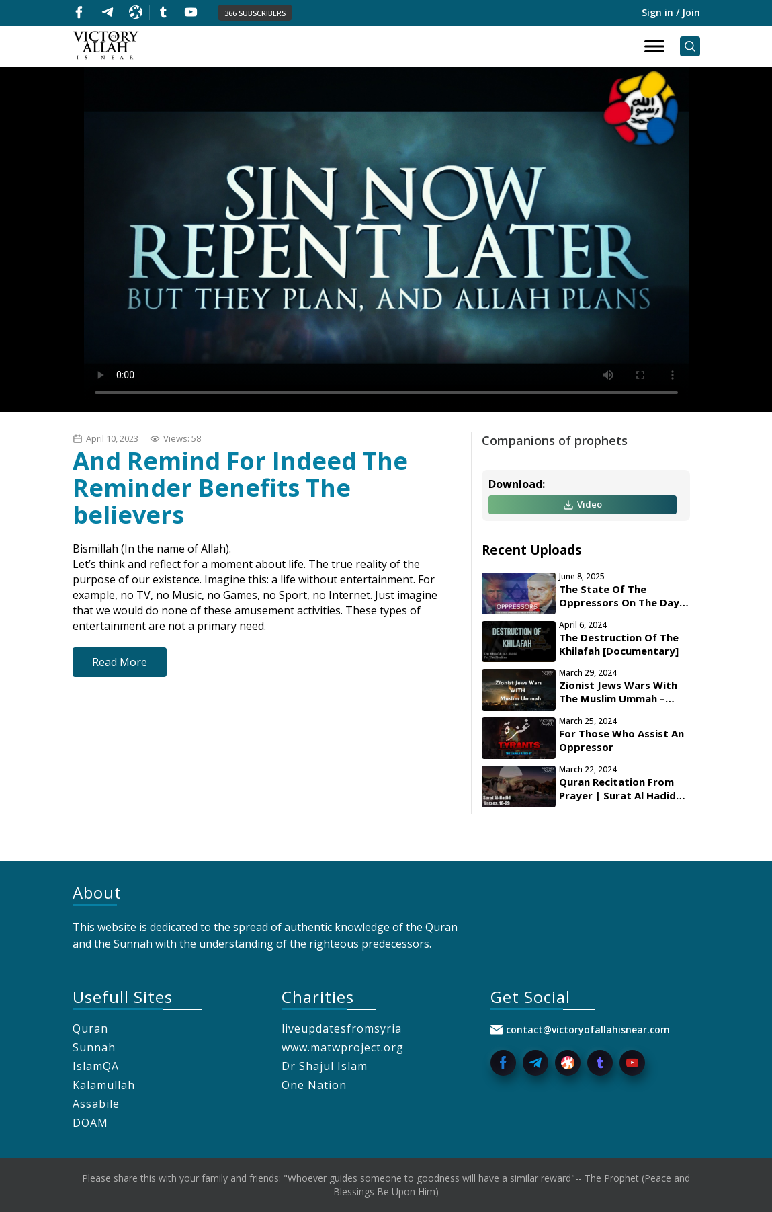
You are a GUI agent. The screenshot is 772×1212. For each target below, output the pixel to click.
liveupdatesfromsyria (342, 1028)
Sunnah (94, 1047)
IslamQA (96, 1066)
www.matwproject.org (343, 1047)
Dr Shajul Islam (325, 1066)
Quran (90, 1028)
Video (582, 504)
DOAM (90, 1122)
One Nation (314, 1085)
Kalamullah (104, 1085)
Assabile (96, 1103)
